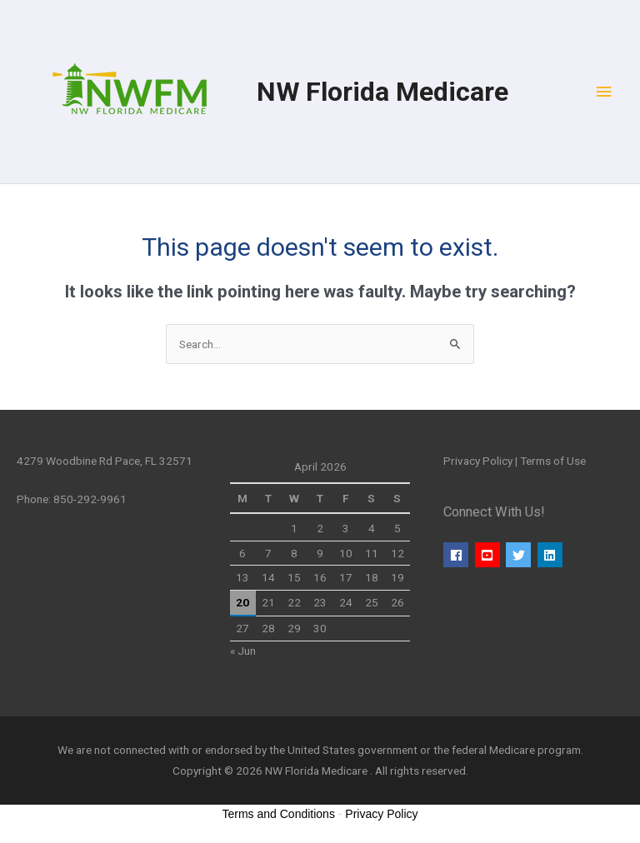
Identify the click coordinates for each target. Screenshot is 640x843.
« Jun (243, 650)
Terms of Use (553, 460)
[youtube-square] (489, 554)
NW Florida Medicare (382, 91)
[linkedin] (552, 554)
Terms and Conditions (278, 814)
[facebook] (457, 554)
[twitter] (520, 554)
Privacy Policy (477, 460)
